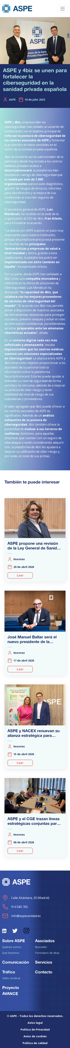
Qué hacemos (10, 953)
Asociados (45, 940)
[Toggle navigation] (62, 8)
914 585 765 (15, 907)
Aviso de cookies (35, 1036)
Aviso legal (35, 1023)
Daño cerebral (11, 978)
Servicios (43, 962)
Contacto (43, 971)
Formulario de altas (47, 953)
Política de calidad (35, 1043)
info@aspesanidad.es (21, 916)
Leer (20, 575)
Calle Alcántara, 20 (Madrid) (25, 898)
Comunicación (15, 962)
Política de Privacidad (35, 1029)
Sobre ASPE (13, 940)
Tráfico (8, 971)
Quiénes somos (11, 947)
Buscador (41, 947)
